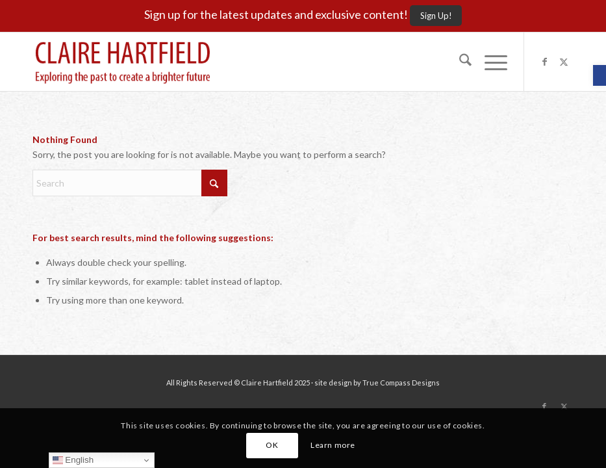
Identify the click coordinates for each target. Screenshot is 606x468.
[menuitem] (459, 61)
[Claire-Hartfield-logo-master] (122, 61)
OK (272, 445)
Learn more (332, 445)
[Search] (459, 61)
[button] (599, 75)
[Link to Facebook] (544, 62)
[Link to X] (564, 62)
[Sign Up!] (436, 15)
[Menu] (489, 61)
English (73, 460)
